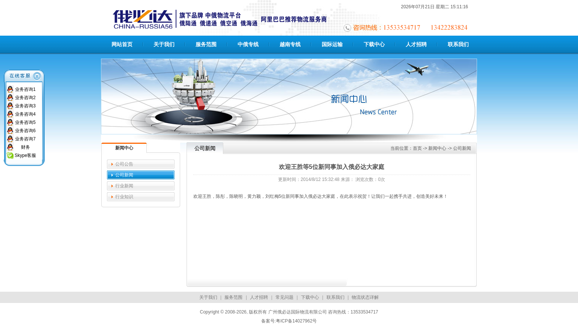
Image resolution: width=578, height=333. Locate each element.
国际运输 (332, 44)
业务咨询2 (25, 97)
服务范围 (206, 44)
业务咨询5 (25, 122)
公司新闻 (124, 175)
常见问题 (284, 297)
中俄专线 (248, 44)
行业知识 (124, 196)
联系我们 (458, 44)
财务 (25, 147)
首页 (417, 148)
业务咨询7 (25, 139)
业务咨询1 (25, 89)
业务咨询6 (25, 130)
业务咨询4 (25, 114)
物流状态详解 (365, 297)
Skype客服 (25, 155)
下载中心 (374, 44)
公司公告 (124, 164)
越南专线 (290, 44)
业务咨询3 (25, 105)
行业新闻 (124, 185)
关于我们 (164, 44)
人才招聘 (416, 44)
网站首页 (121, 44)
